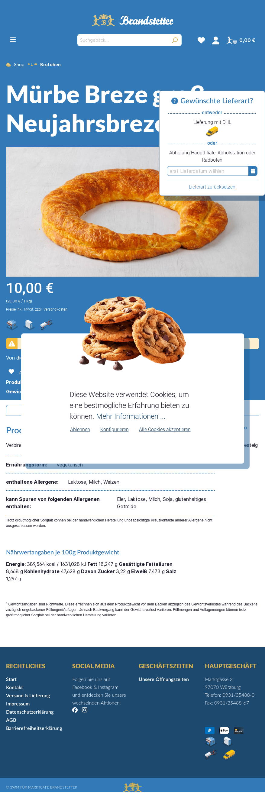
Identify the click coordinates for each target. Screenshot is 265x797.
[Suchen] (175, 40)
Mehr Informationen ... (131, 416)
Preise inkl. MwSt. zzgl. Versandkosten (36, 309)
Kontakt (14, 687)
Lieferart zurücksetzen (212, 187)
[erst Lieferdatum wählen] (207, 171)
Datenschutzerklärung (29, 712)
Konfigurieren (114, 429)
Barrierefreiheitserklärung (34, 728)
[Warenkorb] (241, 40)
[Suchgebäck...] (122, 40)
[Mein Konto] (215, 40)
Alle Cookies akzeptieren (165, 429)
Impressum (18, 704)
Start (11, 679)
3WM (14, 787)
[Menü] (13, 39)
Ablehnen (80, 429)
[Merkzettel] (201, 40)
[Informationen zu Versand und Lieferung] (175, 101)
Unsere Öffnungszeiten (164, 679)
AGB (11, 720)
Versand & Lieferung (28, 695)
